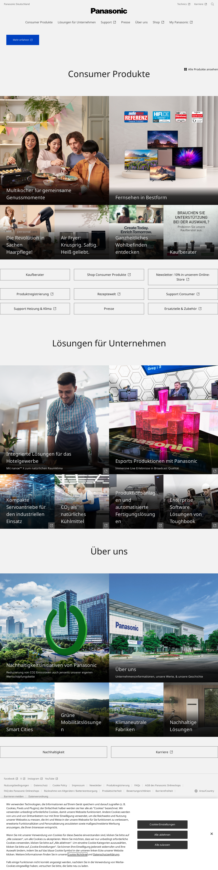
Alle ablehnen (162, 834)
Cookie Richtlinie (77, 854)
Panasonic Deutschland (17, 4)
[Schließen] (211, 833)
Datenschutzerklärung (106, 854)
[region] (109, 834)
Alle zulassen (162, 844)
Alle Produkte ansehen (201, 132)
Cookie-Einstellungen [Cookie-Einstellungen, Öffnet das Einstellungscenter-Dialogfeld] (162, 824)
